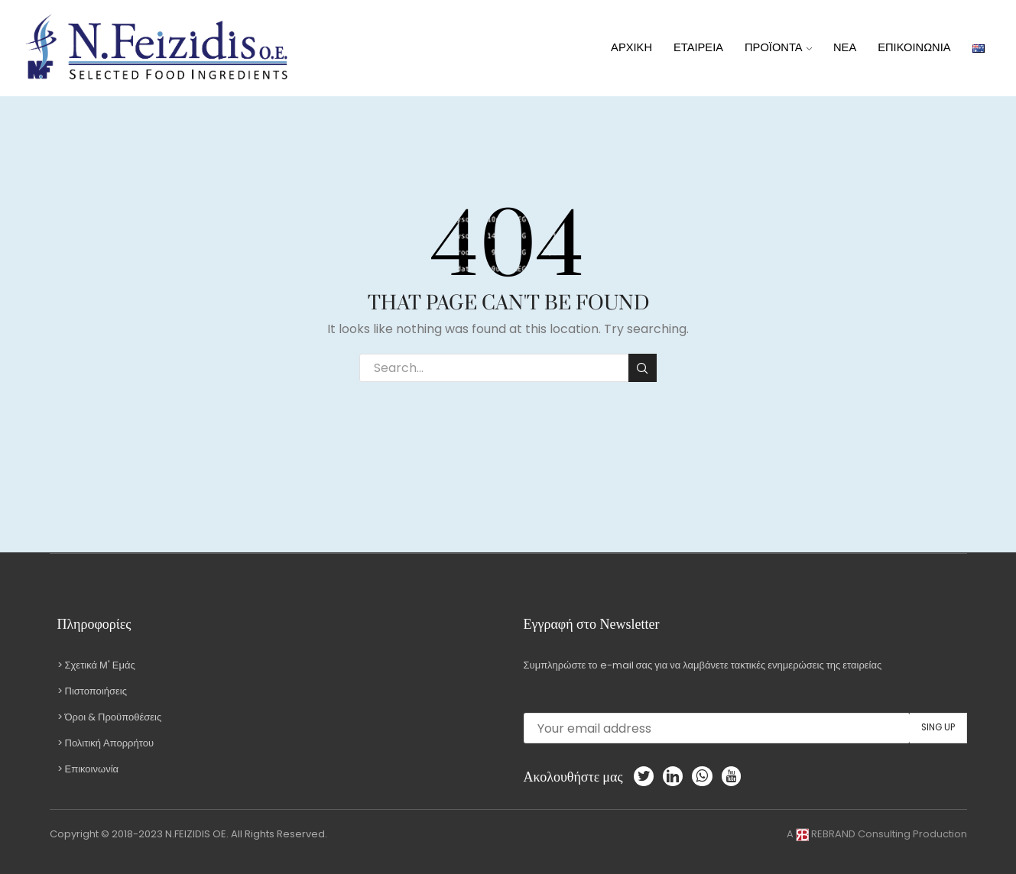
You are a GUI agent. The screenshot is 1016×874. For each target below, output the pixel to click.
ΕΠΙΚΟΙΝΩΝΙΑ (914, 47)
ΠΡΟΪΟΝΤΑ (778, 47)
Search (642, 368)
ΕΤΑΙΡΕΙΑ (698, 47)
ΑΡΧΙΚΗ (631, 47)
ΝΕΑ (844, 47)
